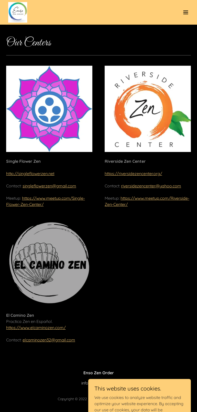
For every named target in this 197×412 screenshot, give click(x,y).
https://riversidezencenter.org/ (133, 173)
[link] (17, 12)
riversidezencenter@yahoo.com (151, 185)
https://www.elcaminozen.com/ (36, 327)
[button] (186, 12)
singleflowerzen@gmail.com (49, 185)
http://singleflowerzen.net (30, 173)
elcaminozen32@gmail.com (49, 339)
